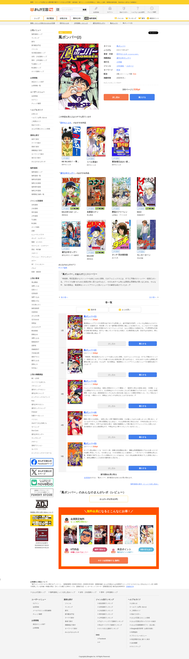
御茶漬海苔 (35, 308)
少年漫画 (35, 216)
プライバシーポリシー (138, 636)
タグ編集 (63, 268)
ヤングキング (36, 438)
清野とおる (35, 338)
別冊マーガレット (38, 416)
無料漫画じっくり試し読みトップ (61, 592)
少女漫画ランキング (105, 611)
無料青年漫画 (36, 187)
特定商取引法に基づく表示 (139, 639)
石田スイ (35, 290)
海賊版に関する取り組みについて (41, 512)
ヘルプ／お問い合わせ (39, 118)
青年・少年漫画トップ (39, 60)
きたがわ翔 (35, 316)
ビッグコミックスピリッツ (41, 397)
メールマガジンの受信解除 (42, 610)
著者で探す (35, 147)
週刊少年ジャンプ (38, 393)
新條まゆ (35, 334)
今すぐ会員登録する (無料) (108, 561)
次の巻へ (152, 297)
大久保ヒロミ (36, 305)
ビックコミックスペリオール (42, 453)
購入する (142, 97)
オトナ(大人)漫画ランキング (108, 629)
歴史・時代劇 (36, 249)
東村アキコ (35, 357)
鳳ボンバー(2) (90, 350)
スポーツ (35, 253)
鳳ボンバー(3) (90, 381)
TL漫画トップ (36, 64)
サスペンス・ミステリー (40, 246)
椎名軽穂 (35, 331)
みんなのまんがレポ (38, 161)
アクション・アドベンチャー (42, 257)
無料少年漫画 (36, 191)
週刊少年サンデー (38, 434)
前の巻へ (64, 297)
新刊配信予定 (36, 45)
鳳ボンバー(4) (90, 412)
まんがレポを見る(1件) (108, 499)
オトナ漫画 (35, 227)
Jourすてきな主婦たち (39, 423)
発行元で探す (36, 158)
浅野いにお (35, 286)
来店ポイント (152, 18)
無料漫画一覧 (36, 176)
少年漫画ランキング (105, 618)
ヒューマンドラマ (38, 234)
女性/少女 (63, 18)
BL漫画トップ (36, 68)
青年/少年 (77, 18)
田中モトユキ (128, 54)
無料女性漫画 (36, 179)
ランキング (130, 18)
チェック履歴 (36, 103)
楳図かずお (35, 301)
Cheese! (34, 412)
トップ (36, 18)
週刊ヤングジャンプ (38, 408)
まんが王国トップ (38, 592)
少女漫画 (35, 208)
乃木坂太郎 (35, 353)
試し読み (116, 97)
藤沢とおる (35, 360)
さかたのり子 (36, 327)
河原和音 (35, 312)
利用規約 (133, 632)
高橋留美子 (35, 349)
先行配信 (50, 18)
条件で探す (35, 139)
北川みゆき (35, 319)
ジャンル (119, 18)
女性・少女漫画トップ (39, 56)
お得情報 (36, 628)
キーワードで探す (38, 154)
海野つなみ (35, 297)
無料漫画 (90, 18)
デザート (35, 442)
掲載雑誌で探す (37, 150)
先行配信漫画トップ (38, 53)
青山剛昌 (35, 282)
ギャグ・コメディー (38, 238)
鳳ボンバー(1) (90, 316)
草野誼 (34, 323)
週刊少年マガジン (38, 404)
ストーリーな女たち (38, 382)
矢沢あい (35, 368)
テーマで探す (36, 143)
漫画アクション (37, 445)
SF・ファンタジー (38, 264)
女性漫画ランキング (105, 607)
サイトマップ (134, 647)
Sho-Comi (35, 430)
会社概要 (133, 643)
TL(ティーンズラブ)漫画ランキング (110, 621)
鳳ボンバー (121, 46)
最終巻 (92, 309)
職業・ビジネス (37, 242)
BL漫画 (34, 223)
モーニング (35, 427)
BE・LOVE (35, 378)
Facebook (101, 639)
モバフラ (35, 449)
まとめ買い (125, 309)
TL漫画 (34, 220)
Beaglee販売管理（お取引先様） (141, 629)
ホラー (34, 261)
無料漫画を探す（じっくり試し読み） (144, 484)
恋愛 (33, 231)
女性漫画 (35, 205)
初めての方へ (36, 125)
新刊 (141, 18)
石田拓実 (35, 293)
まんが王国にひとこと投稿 (41, 129)
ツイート (154, 33)
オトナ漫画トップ (38, 71)
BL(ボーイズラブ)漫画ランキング (109, 625)
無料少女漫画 (36, 183)
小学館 (119, 62)
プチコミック (36, 386)
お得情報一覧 (36, 86)
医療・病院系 (36, 272)
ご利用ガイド (36, 121)
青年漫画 (35, 212)
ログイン (35, 100)
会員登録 (35, 96)
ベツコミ (35, 419)
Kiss (33, 401)
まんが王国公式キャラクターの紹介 (142, 621)
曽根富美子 (35, 342)
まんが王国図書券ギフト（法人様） (142, 625)
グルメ (34, 268)
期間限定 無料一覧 (38, 194)
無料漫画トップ (37, 34)
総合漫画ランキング (105, 603)
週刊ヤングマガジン (38, 389)
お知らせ (35, 114)
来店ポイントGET (38, 82)
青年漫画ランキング (105, 614)
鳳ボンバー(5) (90, 443)
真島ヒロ (35, 364)
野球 (118, 70)
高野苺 (34, 346)
